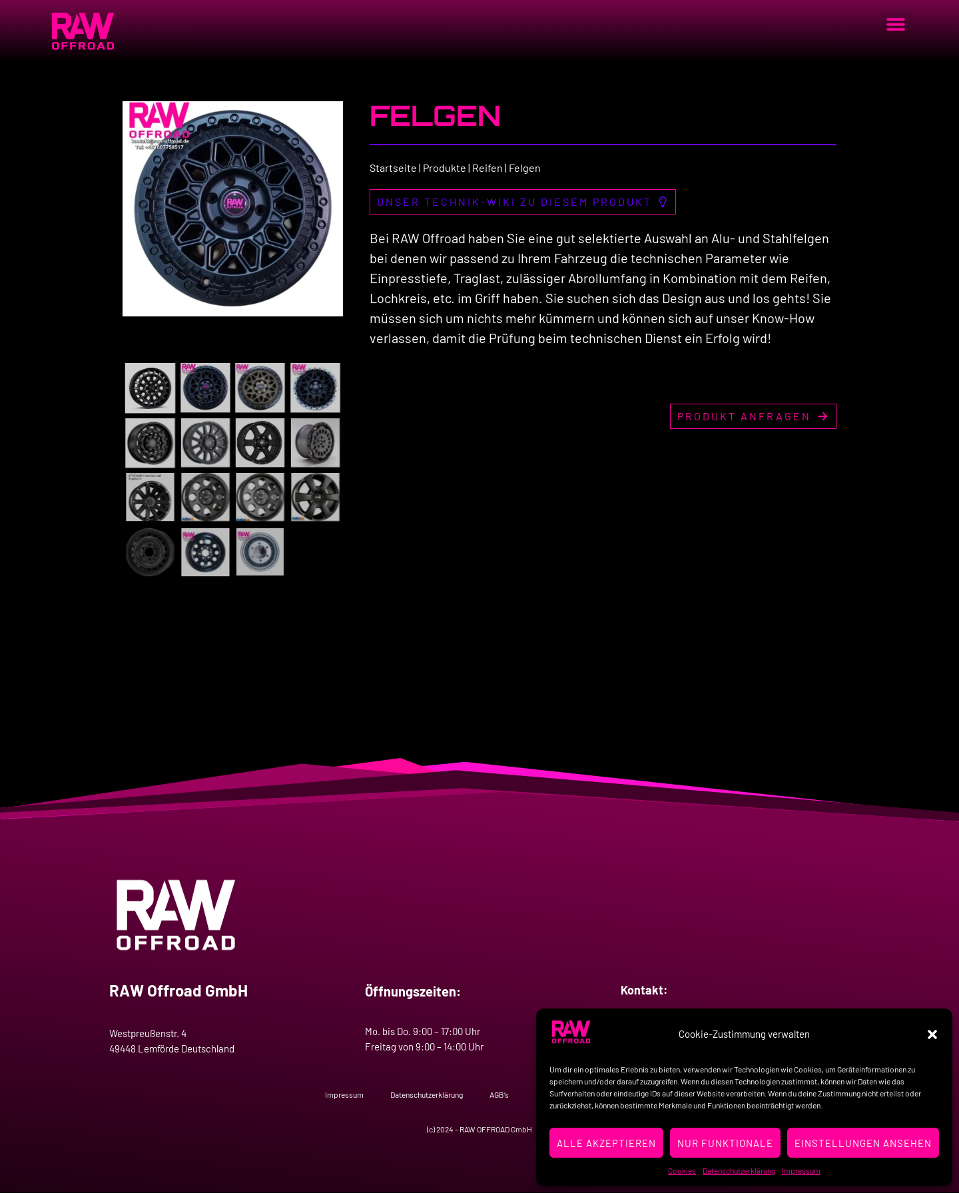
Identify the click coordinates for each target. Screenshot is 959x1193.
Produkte (444, 167)
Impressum (801, 1170)
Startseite (393, 167)
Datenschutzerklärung (739, 1170)
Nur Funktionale (725, 1143)
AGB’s (499, 1094)
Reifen (487, 167)
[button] (932, 1034)
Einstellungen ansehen (863, 1143)
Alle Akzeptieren (606, 1143)
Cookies (682, 1170)
